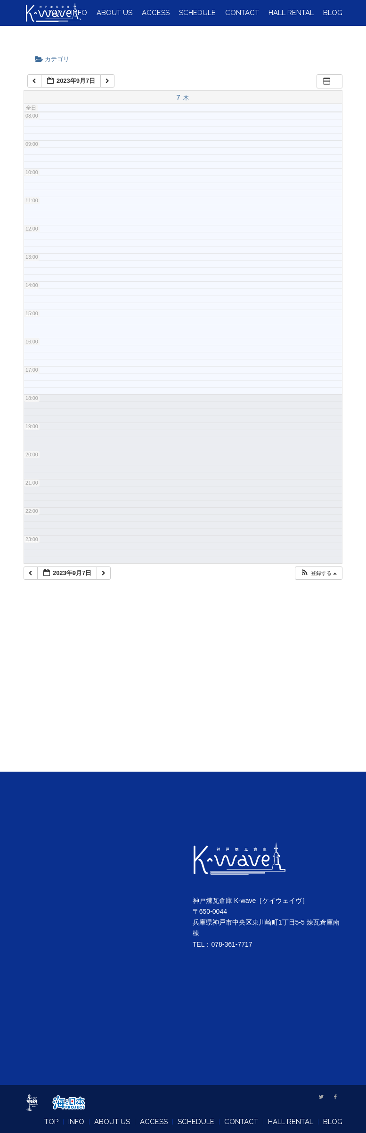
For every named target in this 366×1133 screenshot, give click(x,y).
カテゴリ (55, 59)
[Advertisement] (183, 687)
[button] (318, 573)
